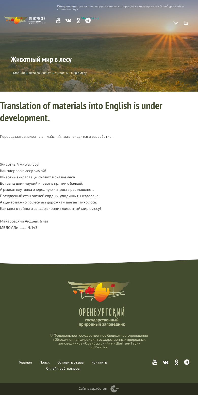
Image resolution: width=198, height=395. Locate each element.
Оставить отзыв (70, 362)
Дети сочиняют (40, 72)
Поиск (45, 362)
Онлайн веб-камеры (63, 368)
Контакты (99, 362)
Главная (25, 362)
